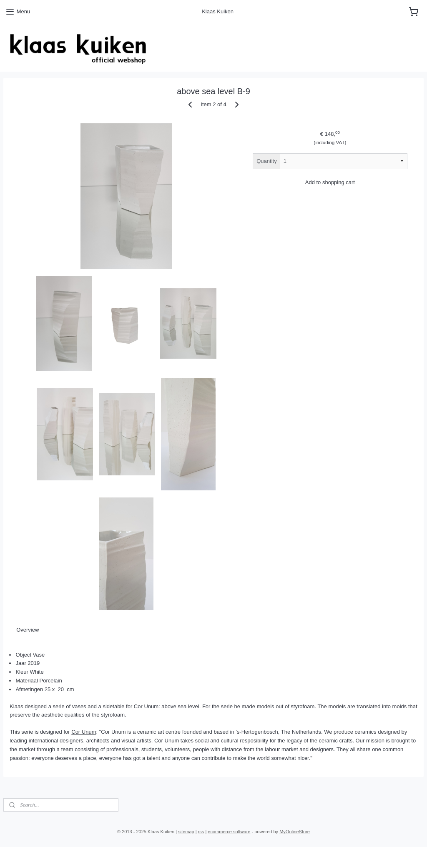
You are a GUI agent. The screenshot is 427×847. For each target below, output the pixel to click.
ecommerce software (229, 831)
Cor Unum (83, 732)
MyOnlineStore (294, 831)
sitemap (186, 831)
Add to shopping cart (330, 182)
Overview (27, 630)
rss (201, 831)
